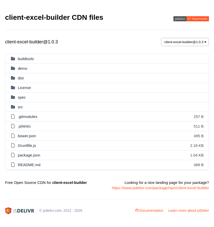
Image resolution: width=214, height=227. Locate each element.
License (24, 87)
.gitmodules (27, 116)
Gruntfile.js (27, 145)
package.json (29, 155)
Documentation (149, 210)
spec (22, 97)
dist (21, 78)
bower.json (27, 136)
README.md (29, 165)
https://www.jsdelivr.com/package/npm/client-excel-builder (160, 188)
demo (22, 68)
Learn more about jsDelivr (188, 210)
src (20, 107)
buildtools (26, 59)
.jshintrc (24, 126)
